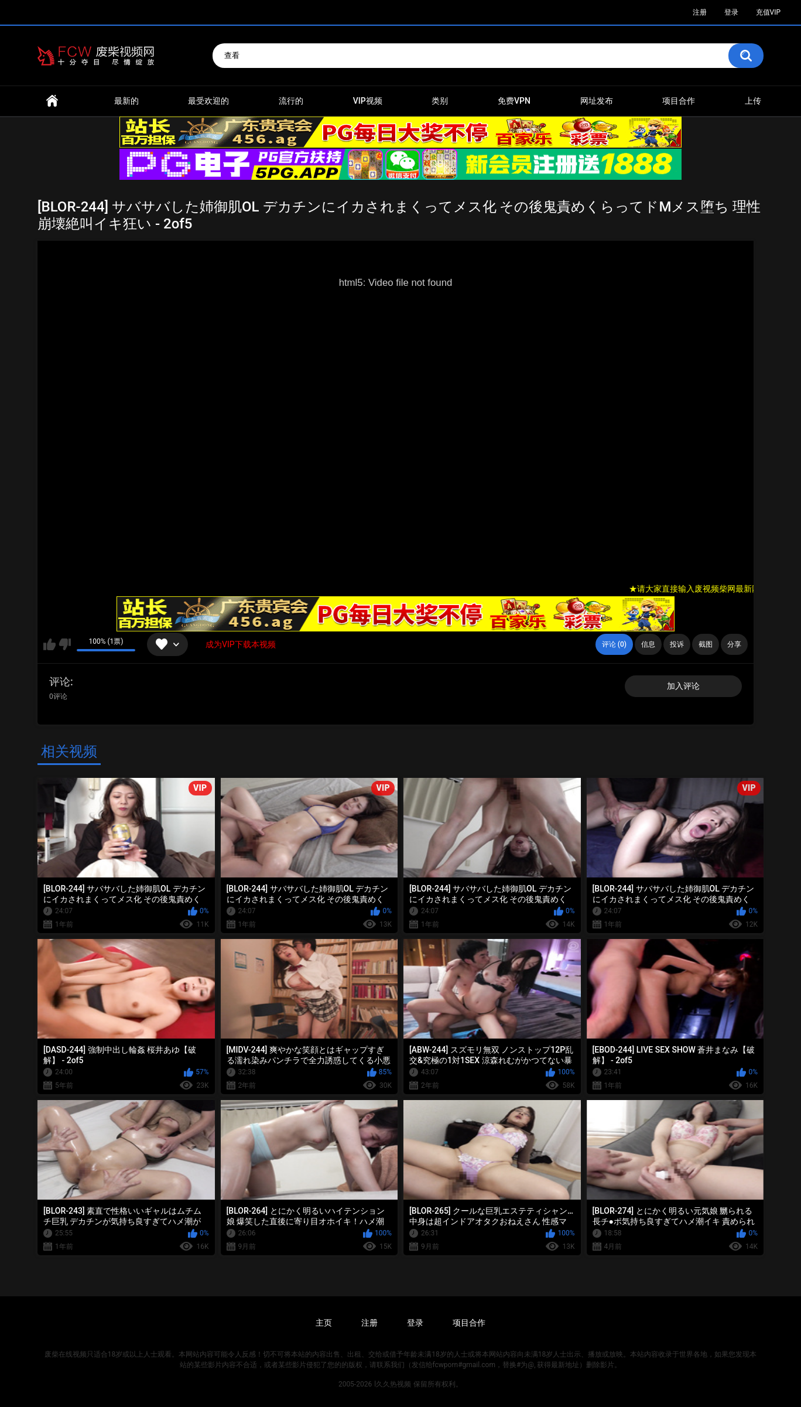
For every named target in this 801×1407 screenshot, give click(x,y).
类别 (440, 100)
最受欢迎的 (208, 100)
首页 (52, 101)
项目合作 (678, 100)
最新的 (126, 100)
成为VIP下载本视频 (241, 644)
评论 (59, 681)
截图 (706, 644)
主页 (324, 1322)
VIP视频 (367, 100)
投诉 (677, 644)
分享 (734, 644)
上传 (753, 100)
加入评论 (683, 686)
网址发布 (596, 100)
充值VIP (768, 12)
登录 (731, 12)
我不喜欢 (65, 644)
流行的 (291, 100)
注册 (700, 12)
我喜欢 (49, 644)
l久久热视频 (392, 1384)
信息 (648, 644)
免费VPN (514, 100)
